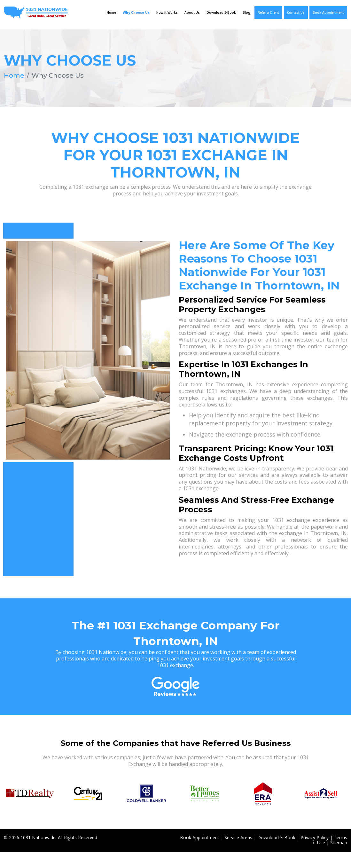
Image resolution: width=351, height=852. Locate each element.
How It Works (167, 12)
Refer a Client (268, 12)
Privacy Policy (314, 837)
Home (111, 12)
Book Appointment (328, 12)
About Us (192, 12)
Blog (246, 12)
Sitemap (338, 843)
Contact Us (296, 12)
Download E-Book (221, 12)
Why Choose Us (136, 12)
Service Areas (238, 837)
